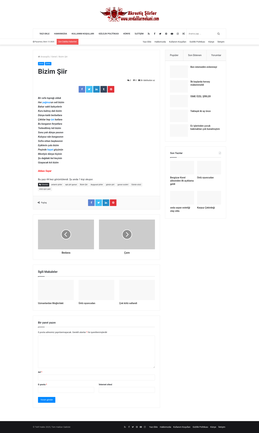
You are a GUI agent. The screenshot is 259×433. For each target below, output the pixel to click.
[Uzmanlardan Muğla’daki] (56, 290)
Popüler (174, 55)
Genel (54, 56)
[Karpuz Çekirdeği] (209, 198)
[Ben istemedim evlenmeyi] (179, 72)
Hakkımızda (60, 33)
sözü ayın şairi (45, 189)
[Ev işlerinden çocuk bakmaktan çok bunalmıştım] (179, 131)
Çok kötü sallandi (128, 303)
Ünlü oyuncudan (87, 303)
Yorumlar (216, 55)
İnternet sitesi (105, 384)
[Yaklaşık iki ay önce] (179, 116)
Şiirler (48, 63)
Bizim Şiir (84, 185)
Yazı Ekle (44, 33)
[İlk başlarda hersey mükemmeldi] (179, 87)
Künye (126, 33)
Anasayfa (43, 56)
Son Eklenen (195, 55)
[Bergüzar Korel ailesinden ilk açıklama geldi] (182, 168)
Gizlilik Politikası (109, 33)
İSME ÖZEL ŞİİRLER (201, 96)
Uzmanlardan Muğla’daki (50, 303)
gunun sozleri (122, 185)
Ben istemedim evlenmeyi (204, 67)
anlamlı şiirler (56, 185)
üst (52, 119)
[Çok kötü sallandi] (137, 290)
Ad (40, 372)
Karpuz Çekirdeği (206, 208)
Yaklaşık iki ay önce (201, 111)
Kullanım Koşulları (83, 33)
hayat (50, 149)
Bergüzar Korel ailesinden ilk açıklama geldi (182, 181)
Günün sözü (136, 185)
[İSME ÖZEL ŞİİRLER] (179, 101)
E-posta (42, 384)
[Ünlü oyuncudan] (96, 290)
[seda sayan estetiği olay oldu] (182, 198)
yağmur (46, 102)
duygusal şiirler (97, 185)
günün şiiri (110, 185)
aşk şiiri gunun (71, 185)
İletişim (139, 33)
